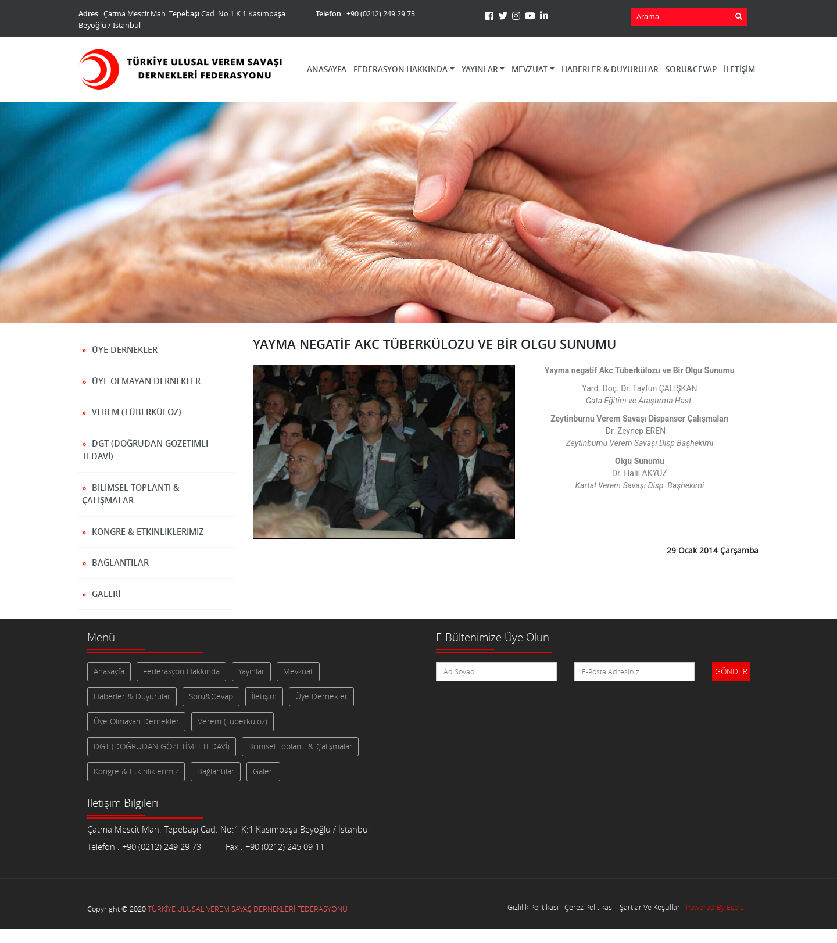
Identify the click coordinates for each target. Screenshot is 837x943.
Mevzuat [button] (530, 69)
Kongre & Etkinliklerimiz (147, 531)
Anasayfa (326, 69)
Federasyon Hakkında (181, 671)
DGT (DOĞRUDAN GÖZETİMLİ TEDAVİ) (145, 450)
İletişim (739, 69)
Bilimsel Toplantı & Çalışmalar (131, 494)
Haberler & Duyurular (610, 69)
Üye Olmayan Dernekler (146, 381)
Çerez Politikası (589, 907)
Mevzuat (298, 671)
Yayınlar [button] (480, 69)
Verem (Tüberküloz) (136, 411)
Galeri (106, 593)
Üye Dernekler (125, 349)
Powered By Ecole (715, 907)
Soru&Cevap (691, 69)
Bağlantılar (120, 562)
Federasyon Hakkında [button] (400, 69)
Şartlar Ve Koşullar (650, 907)
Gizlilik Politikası (533, 907)
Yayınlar (251, 671)
